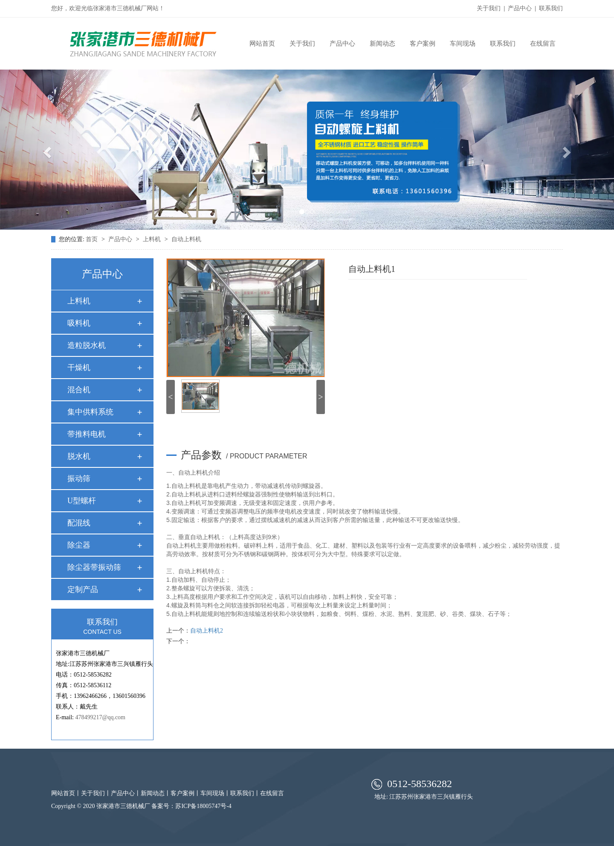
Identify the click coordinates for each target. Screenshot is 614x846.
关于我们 (489, 8)
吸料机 (78, 323)
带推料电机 (86, 434)
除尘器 (78, 545)
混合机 (78, 389)
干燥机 (78, 367)
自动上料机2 (206, 630)
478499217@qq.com (100, 717)
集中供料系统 (90, 412)
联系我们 (551, 8)
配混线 (78, 523)
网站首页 (262, 43)
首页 (92, 239)
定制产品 (82, 589)
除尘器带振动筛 (94, 567)
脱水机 (78, 456)
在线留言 (543, 43)
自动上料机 (186, 239)
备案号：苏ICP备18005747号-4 (191, 806)
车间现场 (462, 43)
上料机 (152, 239)
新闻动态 (382, 43)
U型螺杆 (81, 500)
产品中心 (520, 8)
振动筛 (78, 478)
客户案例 (422, 43)
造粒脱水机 (86, 345)
